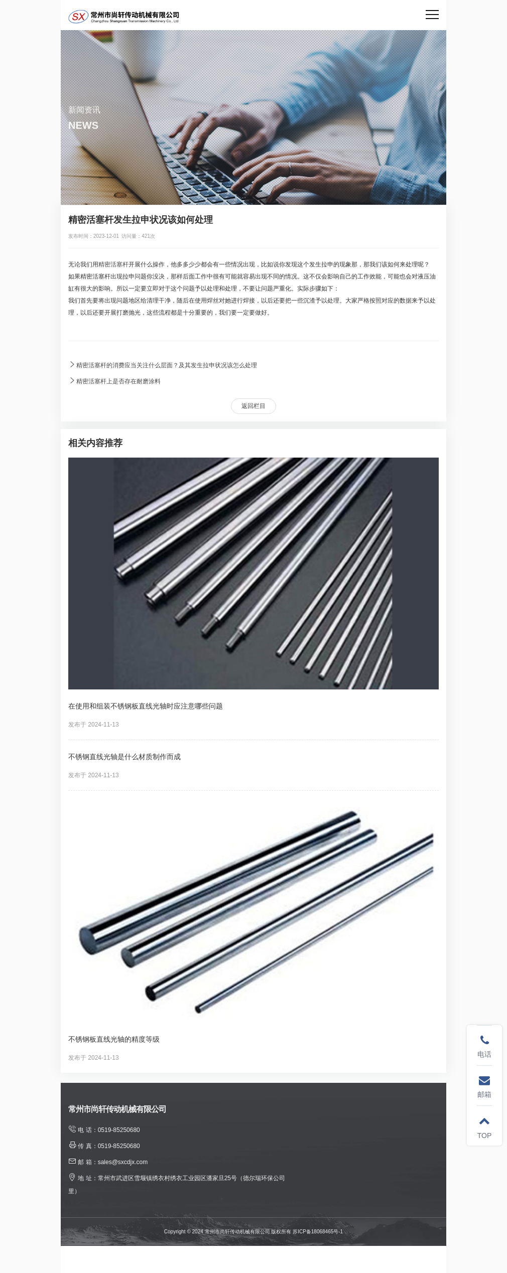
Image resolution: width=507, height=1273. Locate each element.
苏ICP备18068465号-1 (318, 1231)
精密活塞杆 (113, 264)
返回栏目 (253, 405)
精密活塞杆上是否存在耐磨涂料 (114, 380)
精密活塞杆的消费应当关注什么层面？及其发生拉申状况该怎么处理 (162, 364)
